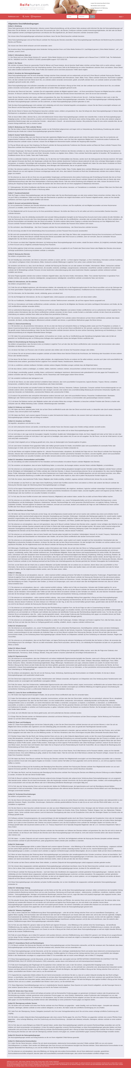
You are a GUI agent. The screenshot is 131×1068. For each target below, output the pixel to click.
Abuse (23, 1061)
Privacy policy (41, 1061)
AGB (47, 1061)
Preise (32, 1061)
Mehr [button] (120, 17)
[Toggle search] (26, 17)
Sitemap (28, 1061)
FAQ (36, 1061)
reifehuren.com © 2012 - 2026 (14, 1061)
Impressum (56, 1061)
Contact (51, 1061)
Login (92, 16)
